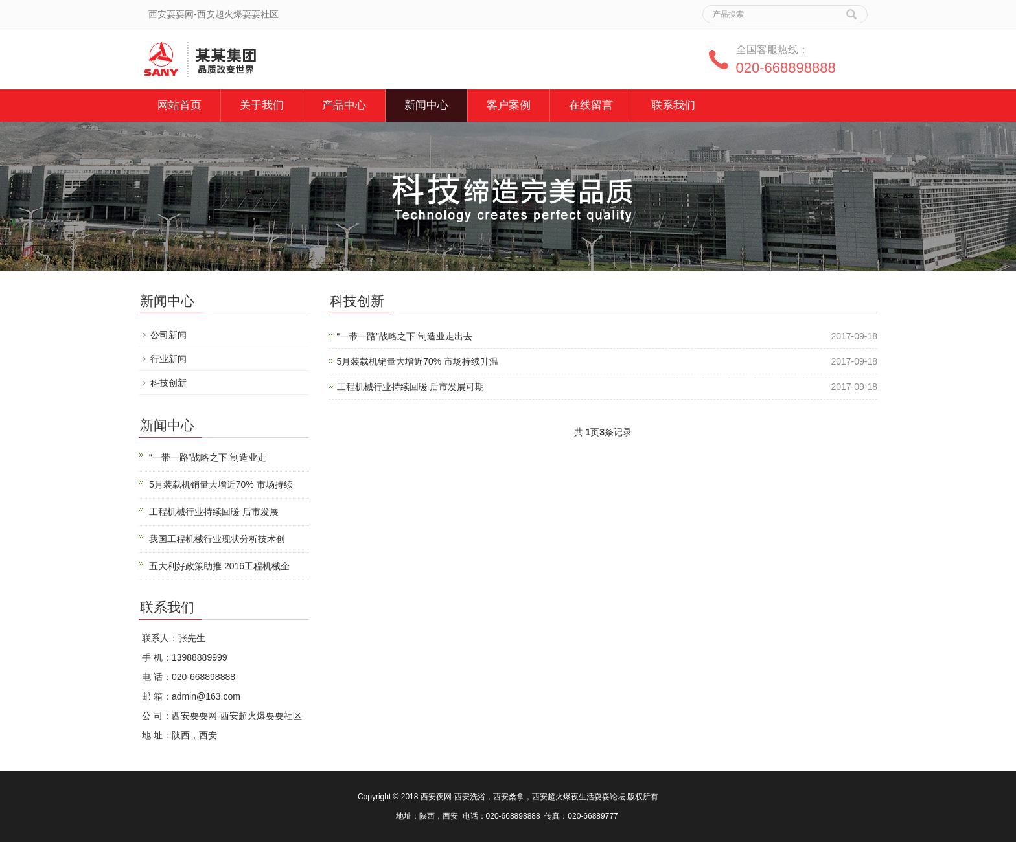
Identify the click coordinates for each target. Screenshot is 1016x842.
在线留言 (591, 105)
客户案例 (509, 105)
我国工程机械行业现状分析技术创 (217, 539)
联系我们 (673, 105)
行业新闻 (168, 359)
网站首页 (179, 105)
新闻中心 (426, 105)
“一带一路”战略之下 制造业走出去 (404, 336)
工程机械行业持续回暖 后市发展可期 (411, 386)
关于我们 (262, 105)
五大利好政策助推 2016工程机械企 (219, 566)
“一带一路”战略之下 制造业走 (207, 457)
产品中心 (344, 105)
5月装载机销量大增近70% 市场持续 (221, 484)
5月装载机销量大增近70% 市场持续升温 (418, 361)
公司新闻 (168, 335)
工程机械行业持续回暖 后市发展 (214, 511)
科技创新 (168, 383)
